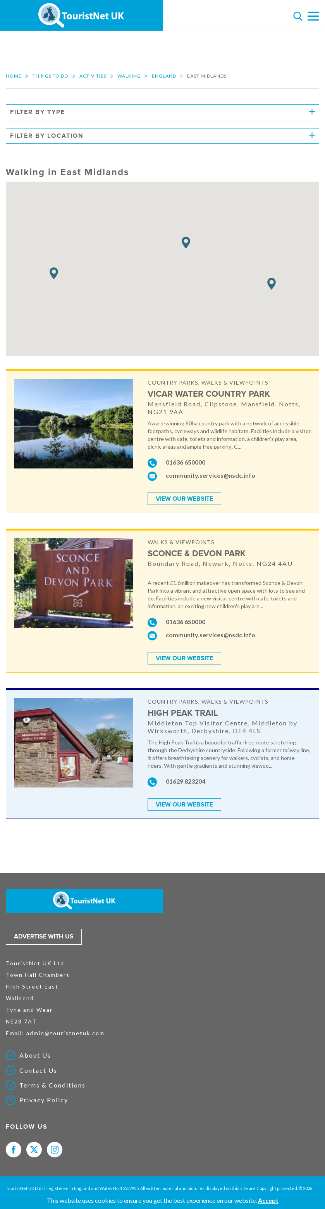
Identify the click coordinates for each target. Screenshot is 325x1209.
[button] (186, 243)
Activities (93, 76)
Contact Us (38, 1070)
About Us (35, 1055)
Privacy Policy (43, 1099)
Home (14, 76)
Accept (268, 1200)
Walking (129, 76)
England (164, 76)
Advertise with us (44, 936)
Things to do (51, 76)
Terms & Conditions (52, 1085)
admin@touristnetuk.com (65, 1033)
